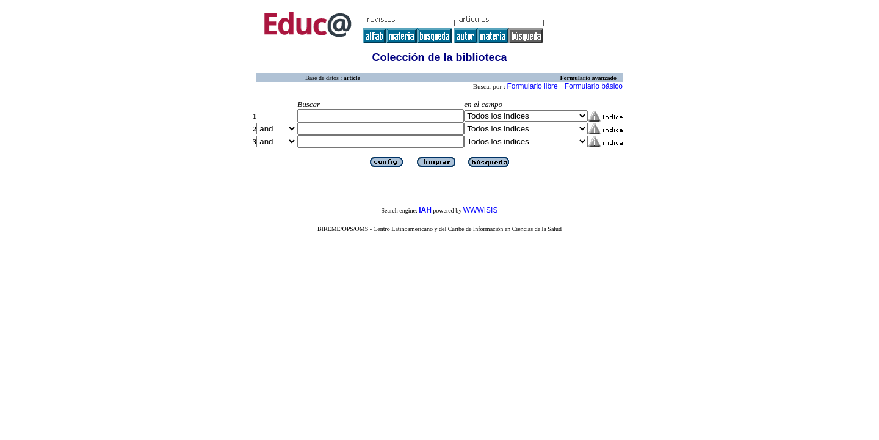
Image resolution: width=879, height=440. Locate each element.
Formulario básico (594, 86)
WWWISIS (480, 210)
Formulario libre (532, 86)
